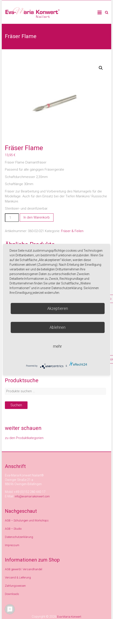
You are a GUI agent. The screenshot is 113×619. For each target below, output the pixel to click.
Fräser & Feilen (72, 231)
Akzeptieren (57, 308)
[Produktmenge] (12, 217)
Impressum (12, 545)
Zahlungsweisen (15, 585)
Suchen (16, 405)
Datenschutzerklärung (19, 537)
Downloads (12, 594)
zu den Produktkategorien (24, 438)
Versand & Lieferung (18, 577)
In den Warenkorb (37, 217)
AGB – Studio (13, 528)
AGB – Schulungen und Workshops (27, 520)
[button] (101, 68)
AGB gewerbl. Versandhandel (23, 569)
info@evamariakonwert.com (32, 496)
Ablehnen (57, 327)
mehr (57, 346)
